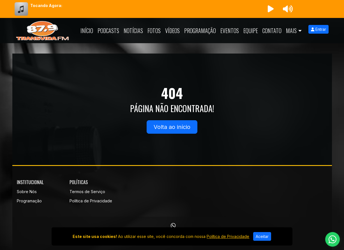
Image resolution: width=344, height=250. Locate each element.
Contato (271, 30)
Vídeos (172, 30)
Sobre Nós (27, 191)
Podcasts (108, 30)
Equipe (250, 30)
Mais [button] (291, 30)
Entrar (318, 29)
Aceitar (262, 236)
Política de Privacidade (91, 200)
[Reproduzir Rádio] (271, 9)
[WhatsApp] (173, 225)
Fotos (154, 30)
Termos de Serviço (87, 191)
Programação (200, 30)
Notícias (133, 30)
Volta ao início (172, 127)
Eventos (229, 30)
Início (86, 30)
